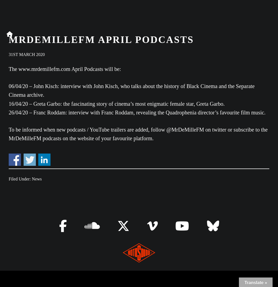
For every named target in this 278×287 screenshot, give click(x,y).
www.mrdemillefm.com (44, 69)
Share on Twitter (30, 160)
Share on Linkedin (44, 160)
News (37, 179)
